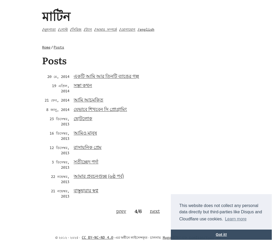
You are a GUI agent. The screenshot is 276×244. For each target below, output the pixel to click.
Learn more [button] (236, 219)
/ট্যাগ (88, 29)
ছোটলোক (83, 118)
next (155, 210)
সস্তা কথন (83, 85)
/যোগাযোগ (127, 29)
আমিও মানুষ (85, 132)
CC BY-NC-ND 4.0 (97, 238)
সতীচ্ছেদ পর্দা (86, 161)
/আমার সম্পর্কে (105, 29)
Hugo (167, 238)
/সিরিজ (75, 29)
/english (145, 29)
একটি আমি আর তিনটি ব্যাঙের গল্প (106, 75)
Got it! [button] (221, 234)
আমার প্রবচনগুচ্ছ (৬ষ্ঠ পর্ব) (99, 175)
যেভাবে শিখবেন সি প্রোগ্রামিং (100, 109)
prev (121, 210)
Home (46, 47)
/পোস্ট (63, 29)
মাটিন (56, 16)
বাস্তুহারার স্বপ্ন (86, 190)
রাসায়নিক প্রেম (87, 147)
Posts (59, 47)
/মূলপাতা (49, 29)
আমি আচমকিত (88, 99)
